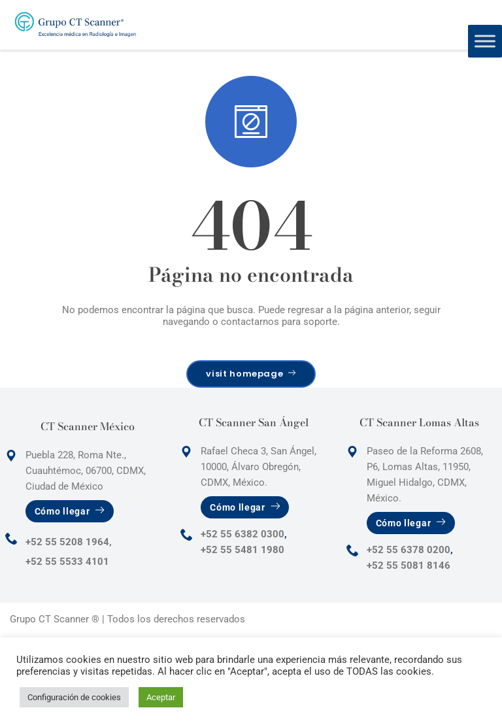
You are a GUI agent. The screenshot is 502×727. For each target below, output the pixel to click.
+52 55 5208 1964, (68, 542)
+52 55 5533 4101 (67, 561)
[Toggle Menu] (485, 41)
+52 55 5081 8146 (408, 565)
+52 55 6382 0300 (242, 534)
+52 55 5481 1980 (242, 550)
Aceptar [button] (160, 697)
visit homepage (250, 373)
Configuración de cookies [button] (74, 697)
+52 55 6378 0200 (408, 550)
